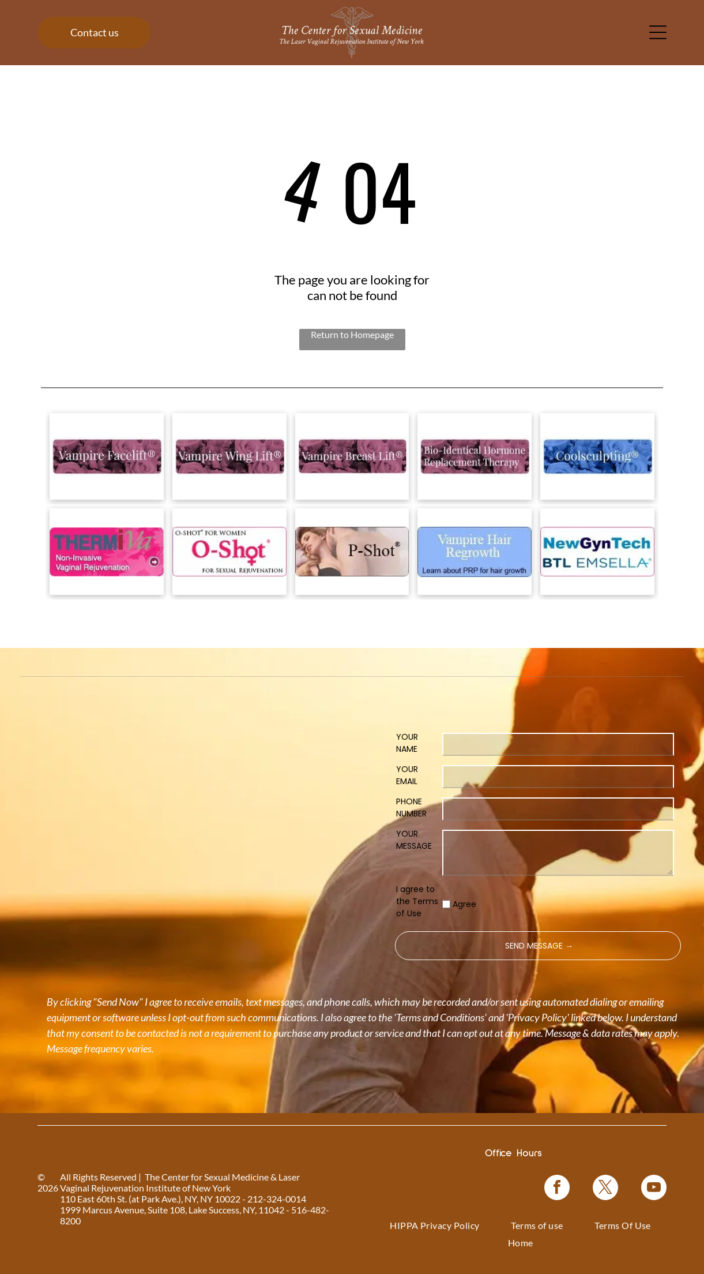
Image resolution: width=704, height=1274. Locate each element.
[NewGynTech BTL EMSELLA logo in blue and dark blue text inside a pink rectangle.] (597, 551)
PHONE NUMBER (411, 807)
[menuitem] (434, 1225)
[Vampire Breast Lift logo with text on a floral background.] (352, 456)
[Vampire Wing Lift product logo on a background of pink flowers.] (229, 456)
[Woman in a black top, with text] (352, 551)
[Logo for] (107, 456)
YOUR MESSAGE (414, 840)
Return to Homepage (352, 334)
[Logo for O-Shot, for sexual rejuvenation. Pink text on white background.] (229, 551)
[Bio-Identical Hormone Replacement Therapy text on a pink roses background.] (474, 456)
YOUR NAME (407, 743)
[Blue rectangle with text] (474, 551)
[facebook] (557, 1189)
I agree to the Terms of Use (417, 901)
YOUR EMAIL (407, 775)
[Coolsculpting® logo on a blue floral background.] (597, 456)
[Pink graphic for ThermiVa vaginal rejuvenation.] (107, 551)
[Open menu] (658, 32)
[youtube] (654, 1189)
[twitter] (605, 1189)
